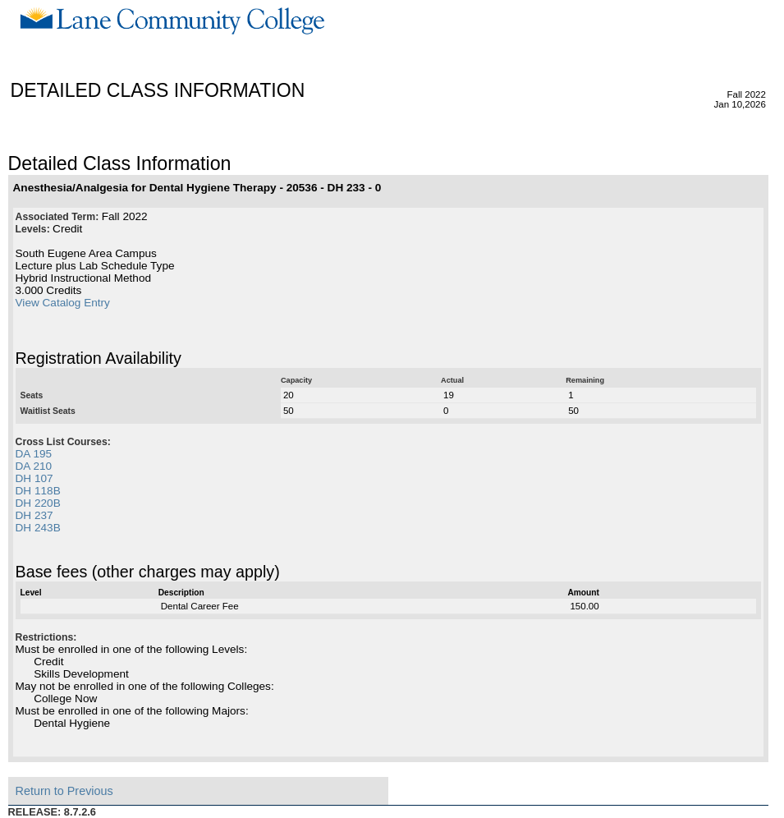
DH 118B (38, 491)
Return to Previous (64, 790)
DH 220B (38, 503)
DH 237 (34, 515)
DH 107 (34, 478)
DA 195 (34, 454)
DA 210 (34, 466)
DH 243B (38, 528)
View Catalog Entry (63, 302)
